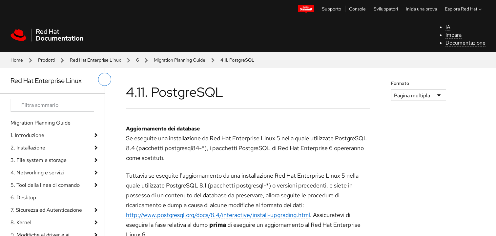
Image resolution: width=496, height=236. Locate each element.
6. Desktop (23, 197)
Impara (453, 34)
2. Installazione (27, 147)
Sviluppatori (386, 9)
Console (357, 9)
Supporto (331, 9)
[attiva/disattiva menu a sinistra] (104, 79)
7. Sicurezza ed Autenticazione (46, 209)
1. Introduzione (27, 135)
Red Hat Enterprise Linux (95, 60)
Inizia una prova (421, 9)
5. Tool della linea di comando (45, 185)
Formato (400, 83)
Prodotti (46, 60)
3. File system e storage (38, 160)
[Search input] (52, 105)
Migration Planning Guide (179, 60)
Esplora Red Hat (464, 9)
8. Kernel (20, 222)
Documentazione (465, 42)
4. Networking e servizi (37, 172)
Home (16, 60)
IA (447, 27)
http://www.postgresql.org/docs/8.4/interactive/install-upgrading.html (218, 215)
